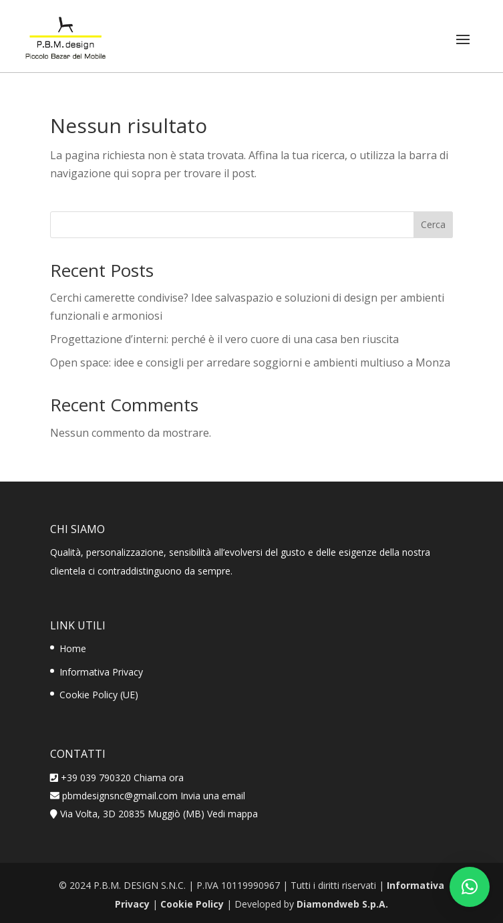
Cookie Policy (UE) (98, 694)
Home (72, 648)
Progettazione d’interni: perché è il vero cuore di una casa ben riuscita (224, 339)
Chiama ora (159, 777)
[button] (470, 887)
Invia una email (212, 795)
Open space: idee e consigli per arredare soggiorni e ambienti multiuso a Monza (250, 362)
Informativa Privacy (101, 671)
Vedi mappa (232, 813)
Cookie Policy (192, 904)
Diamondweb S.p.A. (342, 904)
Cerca (433, 224)
